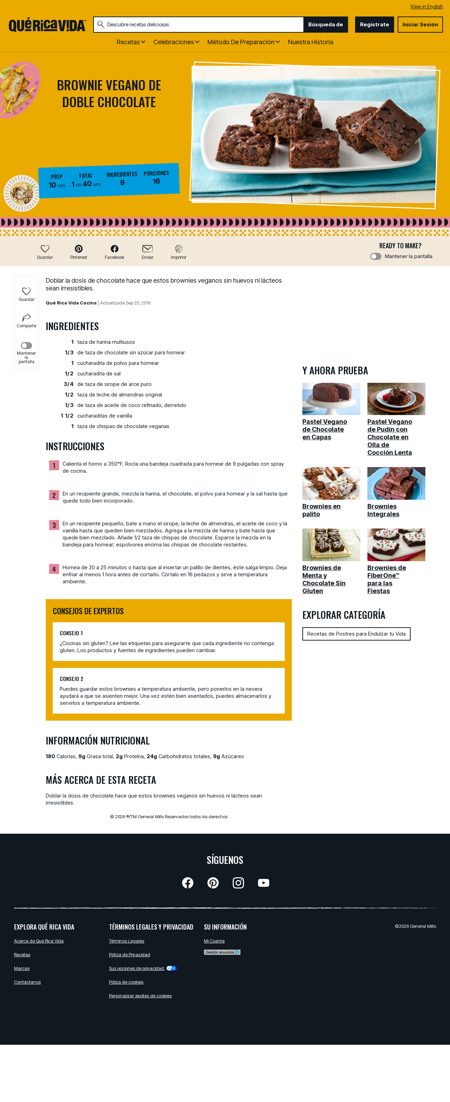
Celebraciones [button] (173, 42)
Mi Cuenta (214, 941)
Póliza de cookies (126, 982)
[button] (78, 252)
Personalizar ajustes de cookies (140, 995)
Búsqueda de (325, 24)
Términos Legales (126, 941)
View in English (426, 6)
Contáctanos (27, 982)
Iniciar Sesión (420, 24)
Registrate (374, 24)
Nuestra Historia (310, 42)
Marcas (22, 968)
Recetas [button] (128, 42)
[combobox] (198, 25)
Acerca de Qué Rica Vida (39, 941)
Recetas (22, 954)
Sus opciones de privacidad (142, 968)
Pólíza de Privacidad (129, 954)
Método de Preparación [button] (241, 42)
